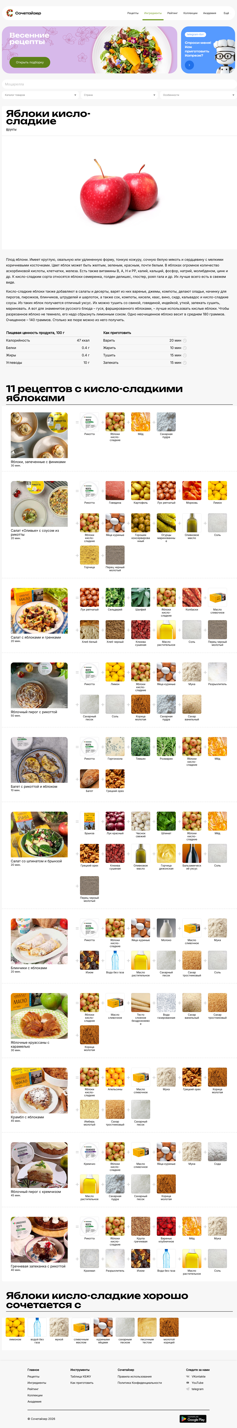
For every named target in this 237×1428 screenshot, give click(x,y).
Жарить (109, 348)
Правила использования (134, 1376)
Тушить (109, 355)
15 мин (178, 355)
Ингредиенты (153, 13)
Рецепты (133, 13)
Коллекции (190, 13)
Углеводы (14, 363)
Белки (11, 348)
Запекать (110, 363)
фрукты (11, 130)
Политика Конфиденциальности (140, 1383)
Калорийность (18, 341)
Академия (209, 13)
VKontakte (196, 1376)
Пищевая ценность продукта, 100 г (35, 333)
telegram (194, 1389)
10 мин (178, 348)
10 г (86, 363)
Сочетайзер (28, 13)
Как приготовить (117, 333)
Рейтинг (172, 13)
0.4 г (85, 348)
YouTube (194, 1383)
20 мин (178, 341)
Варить (109, 341)
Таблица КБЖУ (80, 1376)
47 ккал (83, 341)
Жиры (11, 355)
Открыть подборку (30, 62)
